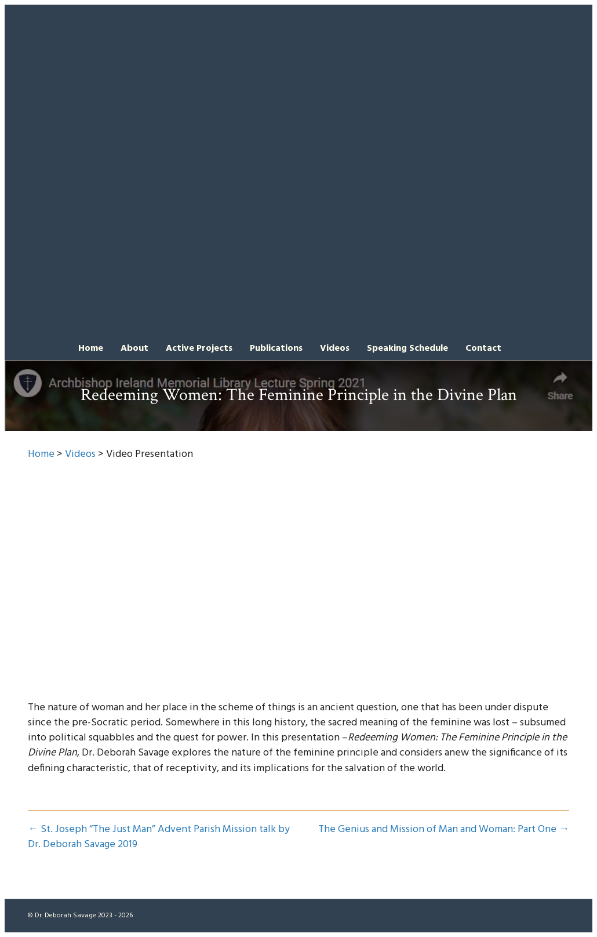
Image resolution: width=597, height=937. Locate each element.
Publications (276, 348)
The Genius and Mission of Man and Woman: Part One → (443, 829)
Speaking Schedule (407, 348)
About (134, 348)
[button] (518, 348)
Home (90, 348)
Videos (335, 348)
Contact (483, 348)
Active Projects (199, 348)
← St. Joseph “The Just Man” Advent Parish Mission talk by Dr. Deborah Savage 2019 (159, 837)
